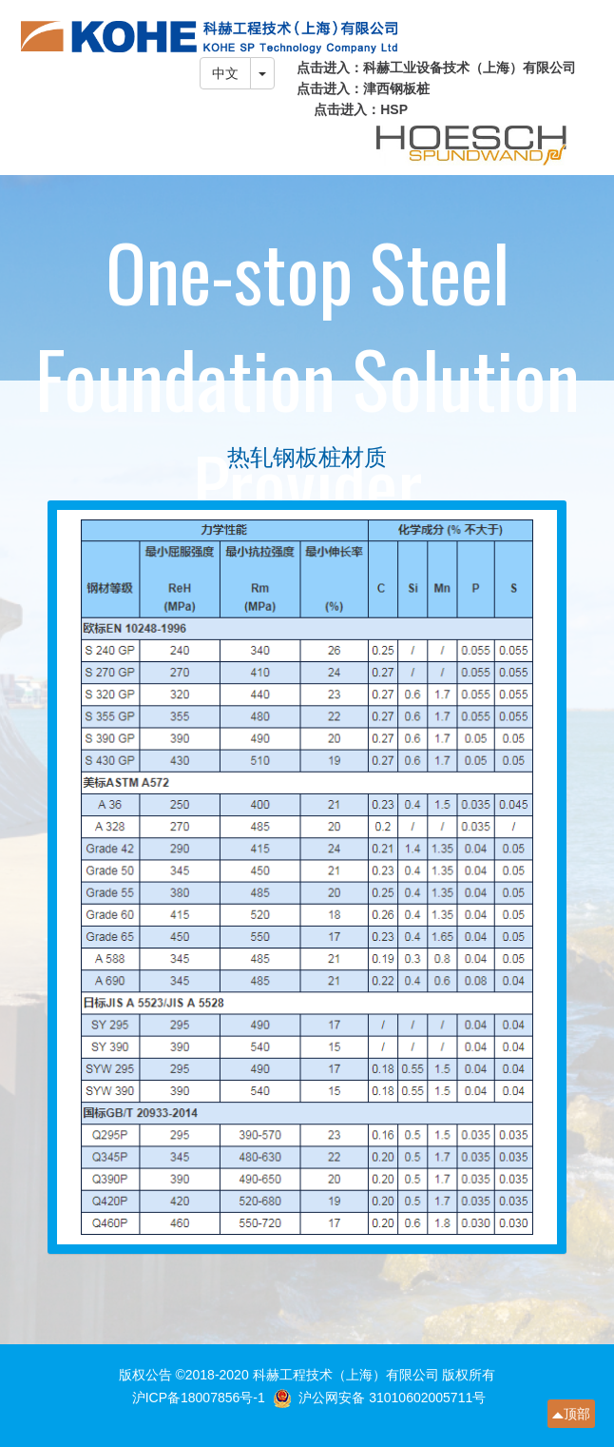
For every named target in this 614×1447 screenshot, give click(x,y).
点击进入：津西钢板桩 (363, 88)
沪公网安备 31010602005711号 (392, 1397)
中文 (225, 73)
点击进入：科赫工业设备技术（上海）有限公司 (436, 67)
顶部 (577, 1413)
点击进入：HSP (361, 109)
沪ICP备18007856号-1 (200, 1397)
